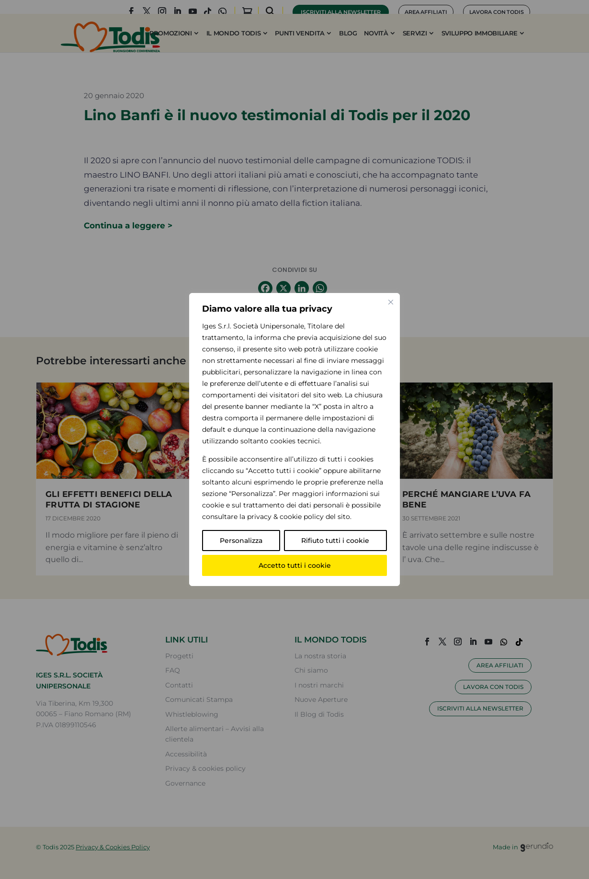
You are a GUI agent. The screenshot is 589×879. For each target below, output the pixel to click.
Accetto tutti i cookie (295, 565)
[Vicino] (390, 302)
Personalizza (241, 540)
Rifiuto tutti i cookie (335, 540)
